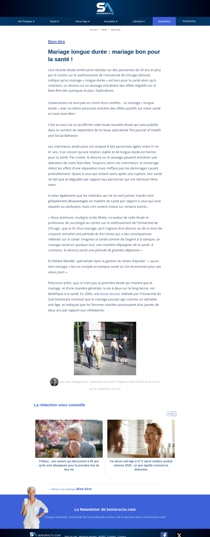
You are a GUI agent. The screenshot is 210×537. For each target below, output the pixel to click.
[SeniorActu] (105, 8)
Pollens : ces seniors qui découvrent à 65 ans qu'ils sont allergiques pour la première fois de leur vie (69, 465)
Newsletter (164, 21)
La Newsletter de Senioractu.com (105, 511)
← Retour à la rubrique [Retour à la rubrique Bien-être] (70, 492)
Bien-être (115, 29)
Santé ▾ (54, 21)
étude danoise (111, 294)
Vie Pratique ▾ (26, 21)
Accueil (93, 29)
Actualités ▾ (110, 21)
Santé (104, 29)
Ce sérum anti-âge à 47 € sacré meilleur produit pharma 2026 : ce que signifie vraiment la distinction (141, 465)
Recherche (189, 21)
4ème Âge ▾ (82, 21)
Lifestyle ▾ (139, 21)
